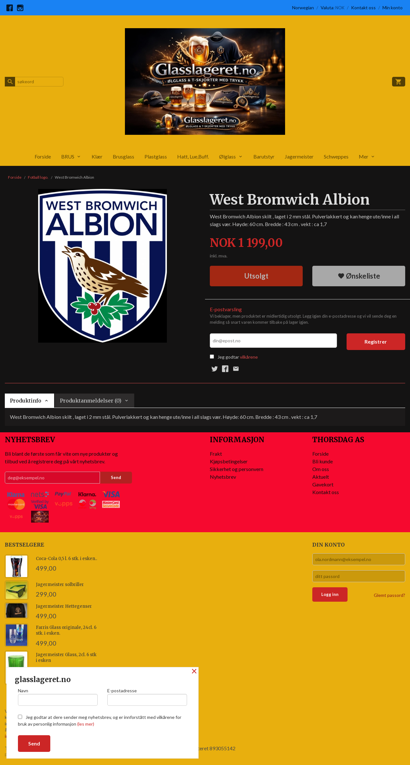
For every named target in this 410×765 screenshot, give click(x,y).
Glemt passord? (389, 595)
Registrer (376, 341)
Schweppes (336, 156)
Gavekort (322, 484)
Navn (58, 697)
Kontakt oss (325, 492)
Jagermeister (299, 156)
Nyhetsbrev (223, 477)
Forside (43, 156)
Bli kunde (322, 461)
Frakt (216, 454)
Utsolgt (256, 276)
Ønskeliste (359, 276)
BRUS (67, 156)
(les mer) (85, 724)
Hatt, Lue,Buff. (193, 156)
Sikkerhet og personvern (236, 469)
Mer (363, 156)
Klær (97, 156)
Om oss (320, 469)
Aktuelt (320, 477)
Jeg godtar (228, 357)
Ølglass (227, 156)
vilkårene (249, 357)
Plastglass (155, 156)
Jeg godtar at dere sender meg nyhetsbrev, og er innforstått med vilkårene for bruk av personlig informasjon (99, 720)
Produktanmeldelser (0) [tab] (90, 400)
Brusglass (123, 156)
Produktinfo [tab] (25, 400)
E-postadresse (147, 697)
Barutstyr (264, 156)
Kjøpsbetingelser (229, 461)
